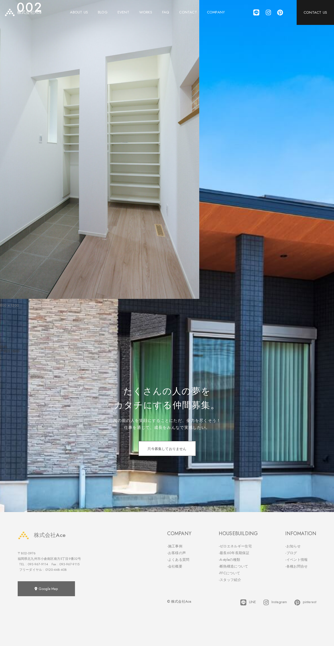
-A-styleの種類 (229, 559)
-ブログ (291, 552)
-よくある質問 (178, 559)
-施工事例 (175, 546)
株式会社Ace (42, 535)
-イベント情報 (296, 559)
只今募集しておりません (166, 448)
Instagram (275, 602)
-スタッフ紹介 (230, 579)
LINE (248, 602)
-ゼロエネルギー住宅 (235, 546)
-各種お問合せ (296, 566)
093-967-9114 (38, 564)
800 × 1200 (9, 305)
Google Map (46, 588)
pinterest (305, 602)
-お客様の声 (176, 552)
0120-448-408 (56, 569)
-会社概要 (175, 566)
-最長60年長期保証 (234, 552)
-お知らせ (293, 546)
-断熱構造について (233, 566)
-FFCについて (229, 573)
